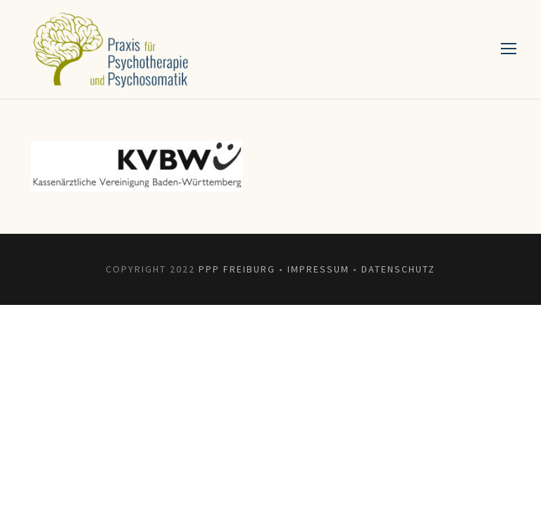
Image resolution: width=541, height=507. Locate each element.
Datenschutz (398, 269)
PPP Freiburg (237, 269)
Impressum (318, 269)
